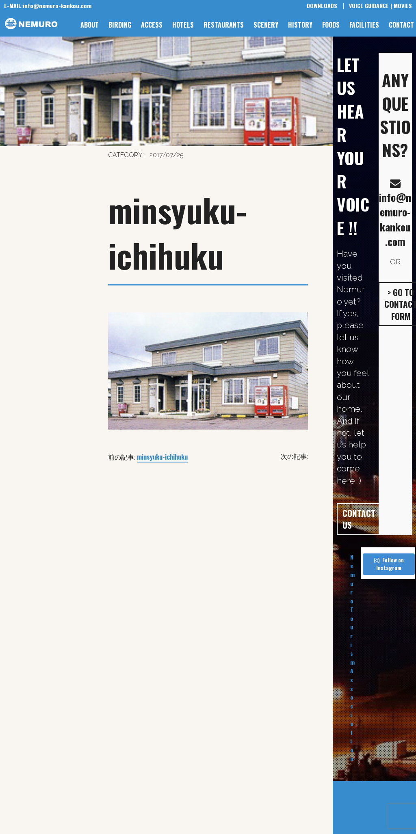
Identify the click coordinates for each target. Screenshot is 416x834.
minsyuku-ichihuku (162, 457)
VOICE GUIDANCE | (370, 5)
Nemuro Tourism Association (352, 658)
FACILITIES (364, 25)
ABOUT (89, 25)
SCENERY (266, 25)
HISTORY (300, 25)
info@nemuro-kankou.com (47, 5)
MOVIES (403, 5)
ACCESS (151, 25)
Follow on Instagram (389, 564)
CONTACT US (358, 519)
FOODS (331, 25)
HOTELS (183, 25)
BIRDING (119, 25)
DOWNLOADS (322, 5)
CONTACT (401, 25)
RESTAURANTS (224, 25)
